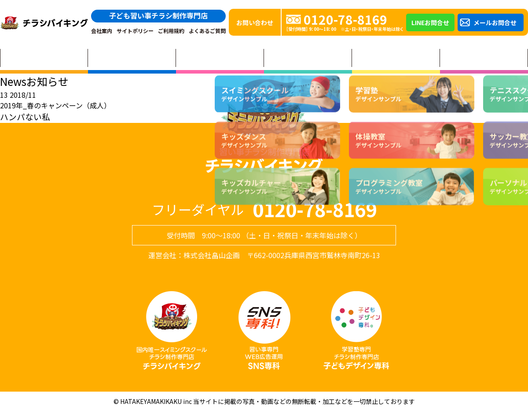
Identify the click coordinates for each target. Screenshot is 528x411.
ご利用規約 (171, 30)
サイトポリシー (135, 30)
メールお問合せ (495, 22)
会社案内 (101, 30)
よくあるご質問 (207, 30)
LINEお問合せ (430, 22)
